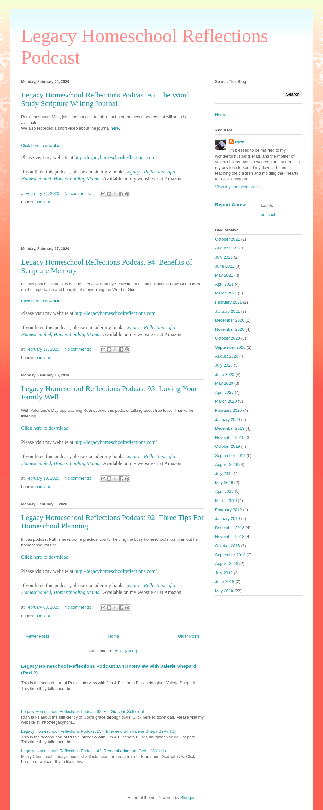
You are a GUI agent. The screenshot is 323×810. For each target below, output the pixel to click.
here (115, 128)
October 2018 (227, 545)
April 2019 (224, 491)
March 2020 (226, 401)
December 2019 (229, 428)
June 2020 (224, 374)
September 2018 (230, 554)
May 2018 (224, 590)
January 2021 (227, 311)
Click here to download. (42, 145)
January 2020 (227, 419)
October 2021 (227, 239)
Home (113, 636)
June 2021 (224, 266)
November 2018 (229, 536)
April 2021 (224, 284)
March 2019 (226, 500)
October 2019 (227, 446)
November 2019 (229, 437)
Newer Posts (37, 636)
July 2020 (224, 365)
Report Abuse (230, 204)
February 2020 (228, 410)
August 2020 (226, 356)
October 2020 (227, 338)
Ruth (239, 142)
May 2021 (224, 275)
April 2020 (224, 392)
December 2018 (229, 527)
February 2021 (228, 302)
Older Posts (188, 636)
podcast (43, 202)
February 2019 (228, 509)
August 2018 (226, 563)
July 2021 (224, 257)
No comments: (78, 193)
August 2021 (226, 248)
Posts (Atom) (125, 651)
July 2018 (224, 572)
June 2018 (224, 581)
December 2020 (229, 320)
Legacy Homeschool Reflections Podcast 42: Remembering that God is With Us (93, 751)
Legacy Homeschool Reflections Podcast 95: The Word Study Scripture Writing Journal (105, 99)
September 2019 (230, 455)
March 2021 (226, 293)
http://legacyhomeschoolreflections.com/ (115, 157)
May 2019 (224, 482)
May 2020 (224, 383)
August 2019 (226, 464)
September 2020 (230, 347)
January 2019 (227, 518)
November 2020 (229, 329)
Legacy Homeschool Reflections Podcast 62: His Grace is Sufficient (82, 711)
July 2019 (224, 473)
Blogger (187, 797)
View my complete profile (238, 186)
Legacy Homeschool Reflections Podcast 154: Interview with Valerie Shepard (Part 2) (98, 731)
